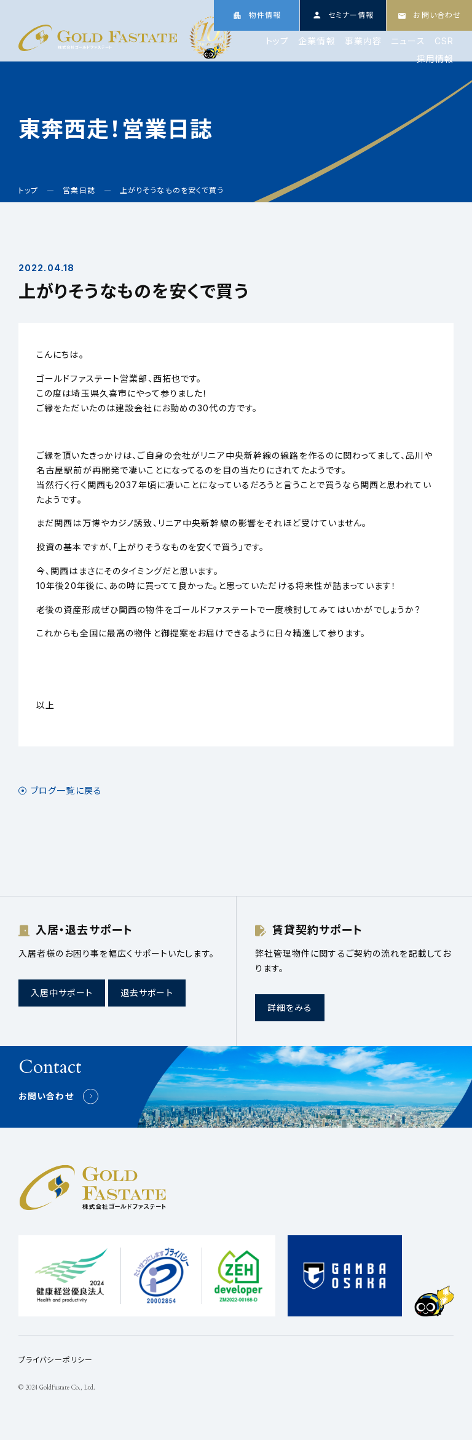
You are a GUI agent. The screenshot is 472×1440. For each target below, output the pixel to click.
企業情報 (316, 41)
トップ (277, 41)
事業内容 (363, 41)
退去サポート (146, 992)
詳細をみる (290, 1007)
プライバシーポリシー (55, 1359)
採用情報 (435, 59)
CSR (444, 41)
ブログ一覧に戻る (66, 790)
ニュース (408, 41)
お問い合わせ (46, 1096)
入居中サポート (62, 992)
